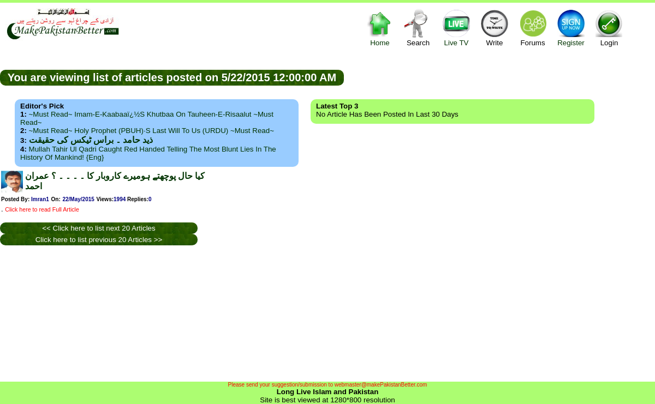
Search (418, 27)
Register (571, 27)
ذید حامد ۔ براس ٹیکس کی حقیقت (91, 139)
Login (609, 27)
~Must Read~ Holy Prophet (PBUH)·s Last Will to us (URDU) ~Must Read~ (151, 130)
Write (494, 27)
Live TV (456, 27)
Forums (532, 27)
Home (380, 27)
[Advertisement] (499, 77)
